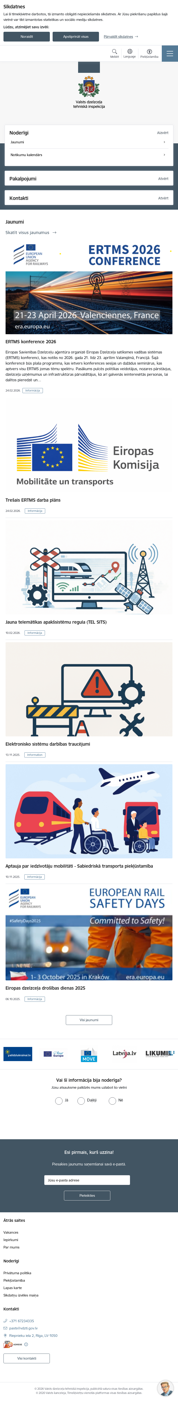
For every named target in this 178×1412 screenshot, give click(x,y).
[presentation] (38, 1122)
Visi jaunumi (89, 1020)
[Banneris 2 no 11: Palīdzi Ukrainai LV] (17, 1054)
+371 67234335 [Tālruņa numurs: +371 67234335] (21, 1321)
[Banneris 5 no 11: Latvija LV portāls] (124, 1054)
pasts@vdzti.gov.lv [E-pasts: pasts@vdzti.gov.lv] (23, 1328)
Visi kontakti (26, 1358)
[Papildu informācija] (26, 1344)
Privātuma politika (17, 1273)
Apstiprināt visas (76, 36)
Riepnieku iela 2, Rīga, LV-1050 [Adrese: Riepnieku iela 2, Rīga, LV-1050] (33, 1335)
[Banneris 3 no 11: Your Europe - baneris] (53, 1054)
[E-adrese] (12, 1344)
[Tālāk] (169, 1054)
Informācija (32, 390)
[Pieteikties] (87, 1195)
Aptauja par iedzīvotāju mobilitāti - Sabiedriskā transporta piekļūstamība (79, 866)
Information (34, 755)
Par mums (11, 1247)
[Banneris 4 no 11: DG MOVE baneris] (89, 1054)
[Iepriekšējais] (9, 1054)
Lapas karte (12, 1288)
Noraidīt (27, 36)
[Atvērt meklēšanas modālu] (114, 54)
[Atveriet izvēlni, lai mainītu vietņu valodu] (129, 54)
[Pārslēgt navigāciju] (170, 53)
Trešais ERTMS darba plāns (33, 500)
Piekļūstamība (14, 1280)
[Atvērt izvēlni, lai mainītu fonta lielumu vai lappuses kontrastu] (149, 54)
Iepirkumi (10, 1240)
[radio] (61, 1100)
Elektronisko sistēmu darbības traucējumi (48, 744)
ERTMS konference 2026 (31, 341)
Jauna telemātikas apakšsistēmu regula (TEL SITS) (56, 622)
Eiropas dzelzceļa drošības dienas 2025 (45, 988)
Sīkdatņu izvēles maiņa (20, 1295)
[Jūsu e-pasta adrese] (87, 1180)
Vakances (10, 1232)
